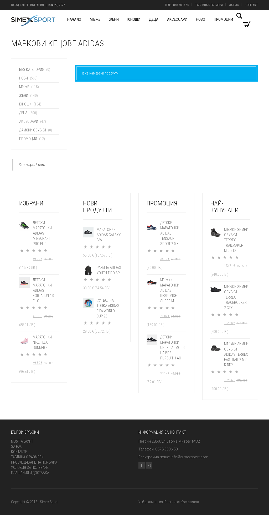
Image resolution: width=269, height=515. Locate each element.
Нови (23, 78)
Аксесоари (177, 19)
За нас (234, 5)
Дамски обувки (32, 130)
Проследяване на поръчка (34, 462)
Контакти (19, 452)
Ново (200, 19)
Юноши (133, 19)
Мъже (95, 19)
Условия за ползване (30, 467)
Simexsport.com (32, 164)
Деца (153, 19)
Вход (15, 5)
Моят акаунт (22, 441)
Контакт (251, 5)
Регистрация (34, 5)
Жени (114, 19)
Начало (74, 19)
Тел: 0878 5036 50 (176, 5)
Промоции (223, 19)
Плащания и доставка (30, 473)
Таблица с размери (209, 5)
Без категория (31, 69)
